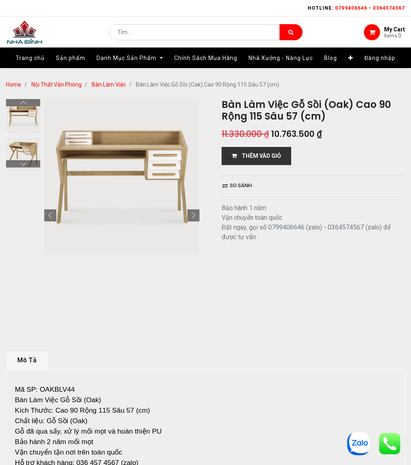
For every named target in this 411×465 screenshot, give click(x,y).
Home (13, 84)
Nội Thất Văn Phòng (56, 84)
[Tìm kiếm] (290, 35)
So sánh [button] (237, 185)
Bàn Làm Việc (109, 84)
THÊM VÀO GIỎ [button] (256, 156)
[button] (350, 63)
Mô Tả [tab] (27, 360)
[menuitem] (30, 63)
